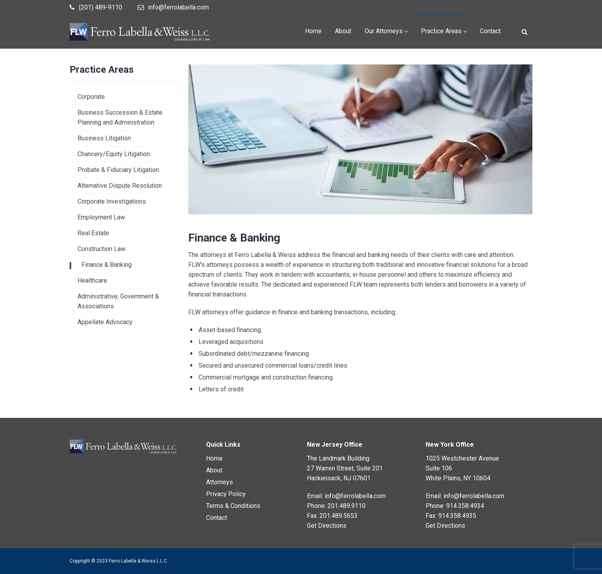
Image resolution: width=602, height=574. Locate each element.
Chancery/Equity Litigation (114, 154)
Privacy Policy (226, 494)
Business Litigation (104, 138)
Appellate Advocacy (105, 322)
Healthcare (92, 280)
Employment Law (101, 217)
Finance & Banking (106, 264)
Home (214, 458)
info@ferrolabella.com (355, 496)
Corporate (91, 96)
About (214, 470)
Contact (216, 517)
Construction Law (101, 249)
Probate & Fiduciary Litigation (118, 170)
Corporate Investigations (112, 201)
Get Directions (326, 525)
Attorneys (219, 482)
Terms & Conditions (233, 506)
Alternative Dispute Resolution (120, 185)
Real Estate (93, 233)
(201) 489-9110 (100, 7)
